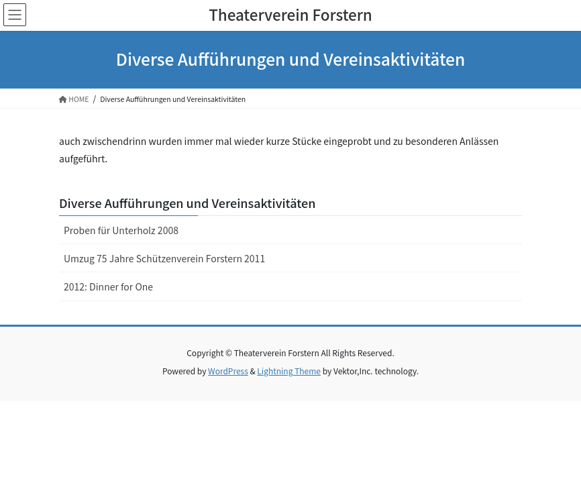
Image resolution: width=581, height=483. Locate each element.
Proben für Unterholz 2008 (121, 230)
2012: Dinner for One (108, 286)
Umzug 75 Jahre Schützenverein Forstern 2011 (164, 258)
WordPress (228, 370)
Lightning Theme (289, 370)
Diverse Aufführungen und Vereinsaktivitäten (187, 202)
